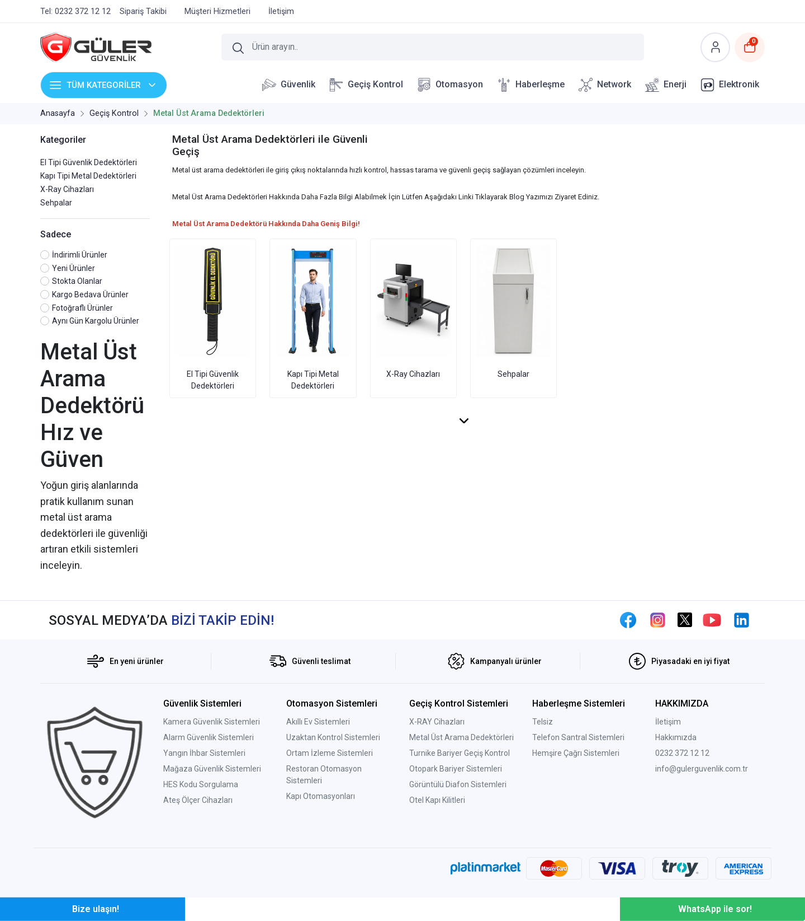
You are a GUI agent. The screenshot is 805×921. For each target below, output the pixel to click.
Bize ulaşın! (95, 909)
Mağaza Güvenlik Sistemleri (212, 768)
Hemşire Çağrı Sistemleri (575, 753)
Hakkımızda (676, 737)
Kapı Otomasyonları (320, 796)
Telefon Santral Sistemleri (578, 737)
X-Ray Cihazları (67, 189)
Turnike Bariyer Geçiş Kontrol (459, 753)
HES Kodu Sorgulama (200, 784)
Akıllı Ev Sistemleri (318, 721)
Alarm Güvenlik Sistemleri (208, 737)
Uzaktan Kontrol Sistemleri (333, 737)
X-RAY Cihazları (437, 721)
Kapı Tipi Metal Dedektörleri (88, 175)
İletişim (668, 721)
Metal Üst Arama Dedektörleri (461, 737)
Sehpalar (56, 202)
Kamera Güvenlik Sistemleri (211, 721)
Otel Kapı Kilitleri (437, 800)
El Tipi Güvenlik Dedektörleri (88, 162)
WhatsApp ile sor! (715, 909)
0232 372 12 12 (682, 753)
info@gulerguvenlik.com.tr (701, 768)
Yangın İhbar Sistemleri (204, 753)
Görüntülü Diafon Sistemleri (457, 784)
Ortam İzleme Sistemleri (329, 753)
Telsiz (542, 721)
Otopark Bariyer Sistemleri (455, 768)
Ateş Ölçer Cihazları (198, 800)
